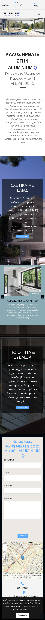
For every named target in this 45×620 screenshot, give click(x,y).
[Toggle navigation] (39, 14)
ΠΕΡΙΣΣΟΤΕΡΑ (22, 236)
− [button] (5, 539)
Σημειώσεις (12, 498)
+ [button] (5, 536)
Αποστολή (22, 526)
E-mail (10, 473)
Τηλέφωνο (12, 486)
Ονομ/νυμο (13, 460)
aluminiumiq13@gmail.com (34, 6)
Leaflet (5, 564)
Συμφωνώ (22, 615)
